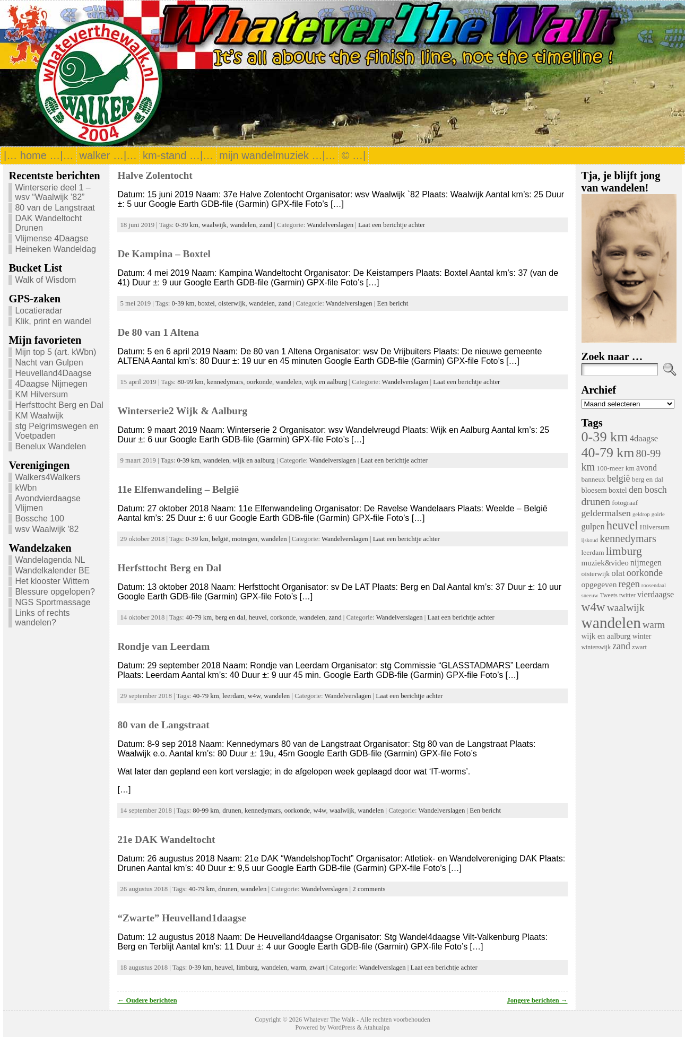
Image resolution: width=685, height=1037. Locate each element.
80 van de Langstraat (54, 207)
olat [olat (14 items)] (618, 573)
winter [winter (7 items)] (642, 636)
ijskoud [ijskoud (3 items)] (590, 540)
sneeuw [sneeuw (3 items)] (590, 595)
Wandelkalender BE (52, 570)
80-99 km (190, 382)
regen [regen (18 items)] (629, 584)
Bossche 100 (39, 518)
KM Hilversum (41, 394)
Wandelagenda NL (50, 559)
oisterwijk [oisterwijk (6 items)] (596, 574)
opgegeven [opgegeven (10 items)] (599, 584)
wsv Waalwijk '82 (47, 529)
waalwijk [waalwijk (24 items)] (626, 607)
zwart (316, 967)
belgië (220, 539)
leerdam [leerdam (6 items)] (593, 552)
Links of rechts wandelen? (42, 617)
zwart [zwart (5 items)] (639, 647)
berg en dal (230, 617)
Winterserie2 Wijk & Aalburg (182, 410)
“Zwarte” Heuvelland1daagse (181, 917)
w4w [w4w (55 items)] (593, 607)
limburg (246, 967)
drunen (231, 810)
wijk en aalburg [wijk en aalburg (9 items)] (606, 636)
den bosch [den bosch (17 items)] (648, 489)
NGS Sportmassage (52, 602)
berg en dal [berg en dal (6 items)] (647, 479)
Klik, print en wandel (53, 321)
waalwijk (214, 225)
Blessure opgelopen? (54, 591)
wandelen (243, 225)
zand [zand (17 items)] (621, 646)
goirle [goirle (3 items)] (658, 514)
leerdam (233, 696)
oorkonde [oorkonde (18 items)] (645, 573)
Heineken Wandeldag (55, 249)
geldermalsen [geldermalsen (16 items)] (606, 513)
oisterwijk (231, 303)
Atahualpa (376, 1027)
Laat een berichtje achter (391, 225)
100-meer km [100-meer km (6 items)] (615, 468)
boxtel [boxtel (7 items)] (618, 490)
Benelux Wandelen (50, 446)
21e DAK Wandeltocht (166, 839)
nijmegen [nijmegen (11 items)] (646, 562)
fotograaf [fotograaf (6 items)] (625, 503)
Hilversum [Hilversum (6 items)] (655, 527)
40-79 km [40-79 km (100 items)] (608, 452)
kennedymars (225, 382)
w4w (254, 696)
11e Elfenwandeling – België (178, 489)
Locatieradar (38, 310)
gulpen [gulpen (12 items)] (593, 526)
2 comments (368, 889)
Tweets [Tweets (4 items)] (609, 595)
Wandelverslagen (330, 225)
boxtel (206, 303)
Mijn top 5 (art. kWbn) (55, 351)
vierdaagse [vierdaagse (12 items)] (655, 594)
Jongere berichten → (537, 1000)
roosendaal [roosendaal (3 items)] (653, 585)
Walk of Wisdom (45, 279)
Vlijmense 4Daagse (51, 238)
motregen (244, 539)
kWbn (26, 487)
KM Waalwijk (39, 415)
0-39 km (187, 225)
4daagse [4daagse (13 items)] (644, 438)
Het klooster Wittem (52, 581)
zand (265, 225)
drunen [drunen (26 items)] (596, 501)
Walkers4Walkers (47, 477)
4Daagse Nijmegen (51, 383)
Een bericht (393, 303)
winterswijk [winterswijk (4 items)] (596, 647)
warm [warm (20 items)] (654, 625)
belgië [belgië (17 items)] (618, 478)
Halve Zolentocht (154, 175)
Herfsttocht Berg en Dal (59, 404)
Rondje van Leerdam (163, 646)
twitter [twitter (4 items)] (627, 595)
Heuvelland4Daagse (53, 373)
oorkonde (259, 382)
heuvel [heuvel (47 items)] (622, 525)
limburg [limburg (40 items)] (624, 551)
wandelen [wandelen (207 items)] (611, 622)
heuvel (258, 617)
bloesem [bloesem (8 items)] (594, 490)
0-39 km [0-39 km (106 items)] (605, 437)
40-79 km (199, 617)
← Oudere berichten (147, 1000)
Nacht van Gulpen (49, 362)
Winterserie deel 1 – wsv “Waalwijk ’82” (52, 192)
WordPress (341, 1027)
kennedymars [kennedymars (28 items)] (628, 538)
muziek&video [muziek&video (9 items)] (605, 563)
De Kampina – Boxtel (163, 253)
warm (298, 967)
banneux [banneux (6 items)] (593, 479)
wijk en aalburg (326, 382)
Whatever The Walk (329, 1019)
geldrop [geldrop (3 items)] (641, 514)
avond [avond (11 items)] (646, 467)
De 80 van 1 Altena (158, 332)
